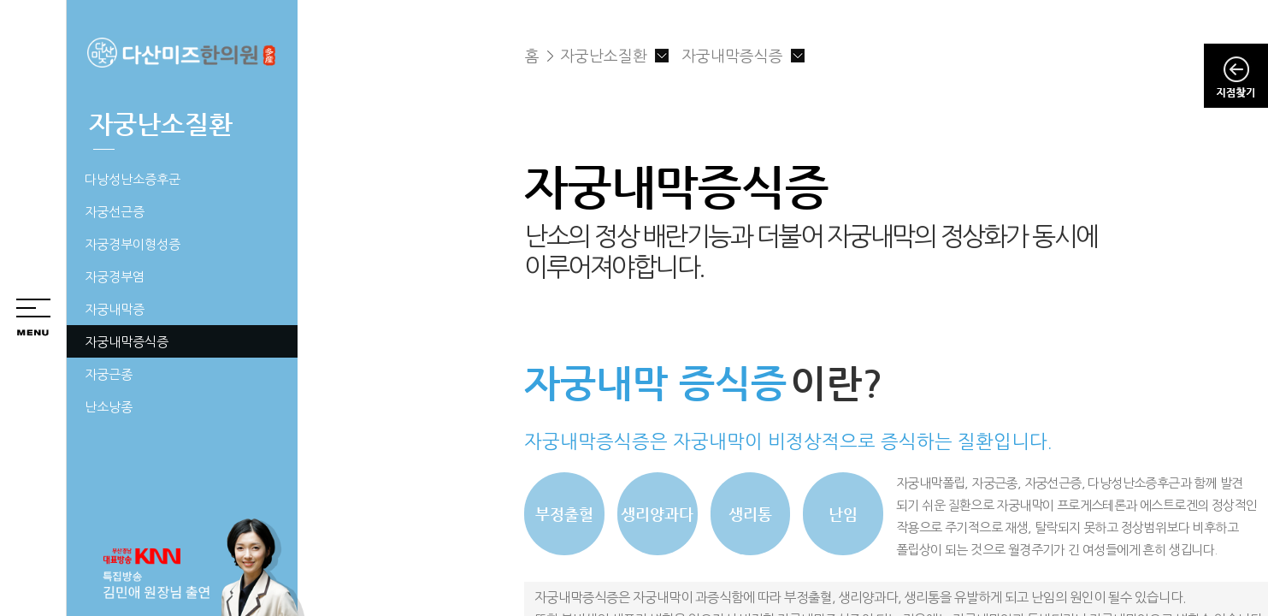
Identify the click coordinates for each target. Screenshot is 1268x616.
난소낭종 (109, 406)
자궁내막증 (114, 309)
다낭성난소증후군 (132, 179)
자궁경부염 (114, 276)
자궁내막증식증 (126, 341)
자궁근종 (109, 374)
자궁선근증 (114, 211)
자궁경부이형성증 (132, 244)
